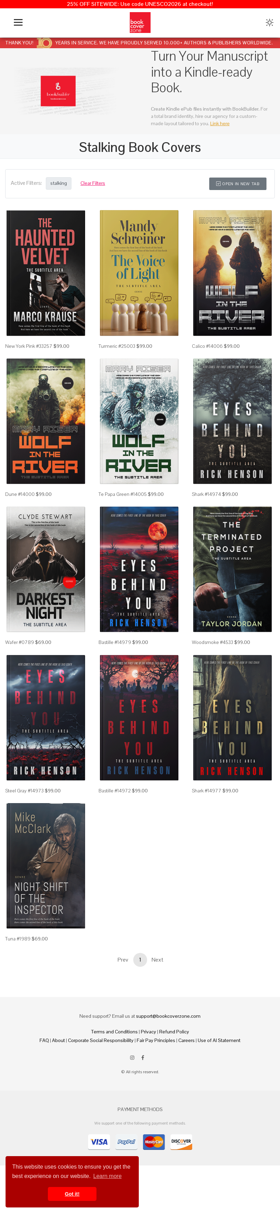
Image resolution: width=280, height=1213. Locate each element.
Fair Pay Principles (156, 1040)
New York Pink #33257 (28, 346)
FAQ (44, 1040)
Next (157, 959)
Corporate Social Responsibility (101, 1040)
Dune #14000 (20, 494)
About (58, 1040)
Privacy (148, 1032)
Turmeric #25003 (117, 346)
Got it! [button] (72, 1194)
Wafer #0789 (19, 642)
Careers (186, 1040)
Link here (220, 123)
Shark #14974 (206, 494)
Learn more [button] (107, 1176)
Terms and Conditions (114, 1032)
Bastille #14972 (115, 791)
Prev (123, 959)
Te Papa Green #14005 (123, 494)
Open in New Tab (238, 183)
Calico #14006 (207, 346)
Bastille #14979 (115, 642)
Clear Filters (92, 183)
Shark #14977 (206, 791)
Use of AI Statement (219, 1040)
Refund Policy (174, 1032)
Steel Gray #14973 (24, 791)
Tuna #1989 (18, 939)
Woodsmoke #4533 (212, 642)
